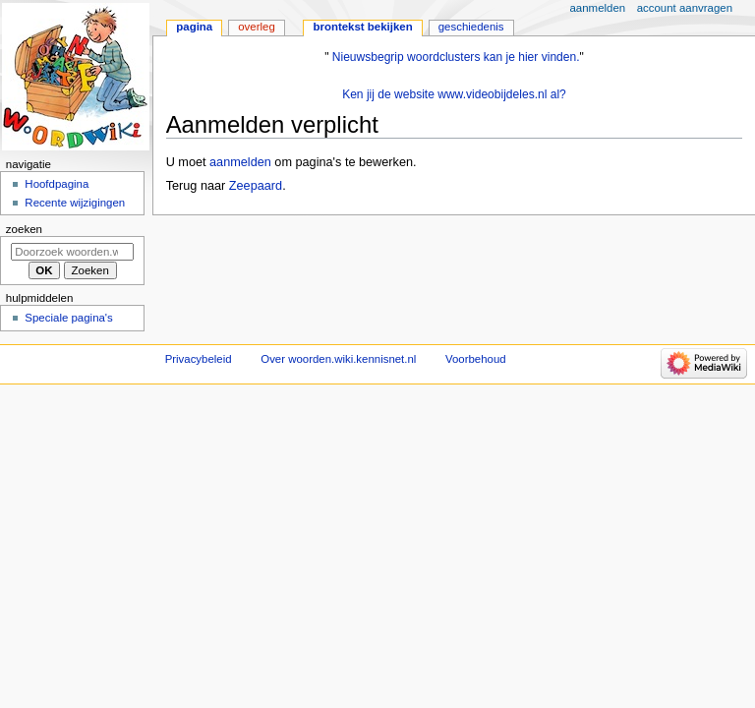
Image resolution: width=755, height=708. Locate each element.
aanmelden (240, 162)
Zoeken (24, 229)
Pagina (194, 26)
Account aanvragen (684, 8)
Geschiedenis (471, 26)
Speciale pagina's (68, 318)
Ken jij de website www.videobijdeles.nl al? (454, 94)
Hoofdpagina (56, 184)
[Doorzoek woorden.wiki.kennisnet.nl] (72, 252)
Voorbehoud (475, 359)
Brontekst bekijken (362, 26)
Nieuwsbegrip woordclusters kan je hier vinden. (456, 57)
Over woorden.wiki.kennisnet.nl (338, 359)
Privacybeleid (198, 359)
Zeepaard (255, 186)
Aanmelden (598, 8)
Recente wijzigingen (75, 202)
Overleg (256, 26)
